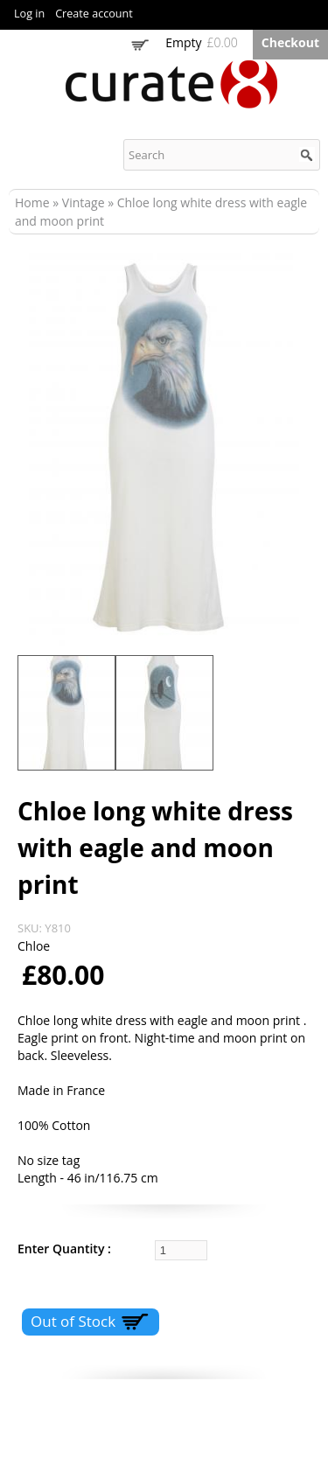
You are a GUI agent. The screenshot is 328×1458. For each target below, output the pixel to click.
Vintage (83, 202)
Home (32, 202)
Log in (29, 13)
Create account (94, 13)
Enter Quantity (62, 1248)
